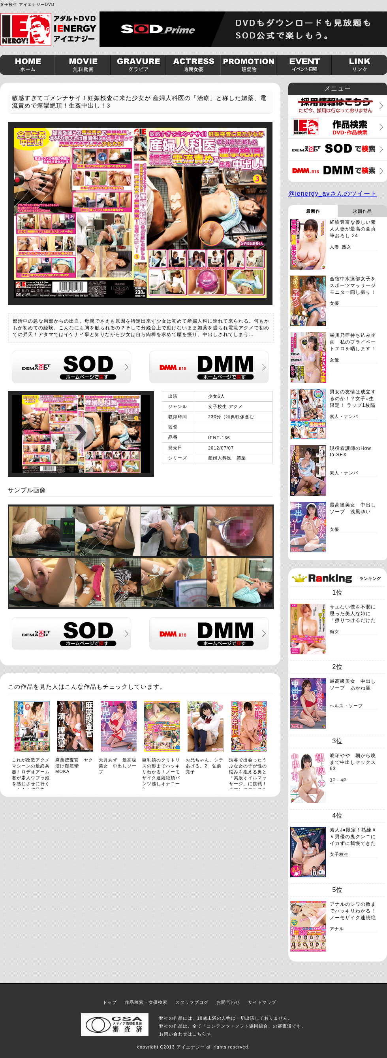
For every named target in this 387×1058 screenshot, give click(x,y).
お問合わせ (228, 1002)
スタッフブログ (192, 1002)
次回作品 (362, 211)
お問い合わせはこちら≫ (185, 1034)
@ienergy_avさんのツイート (332, 193)
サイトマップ (262, 1002)
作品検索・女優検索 (146, 1002)
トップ (110, 1002)
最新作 (313, 211)
